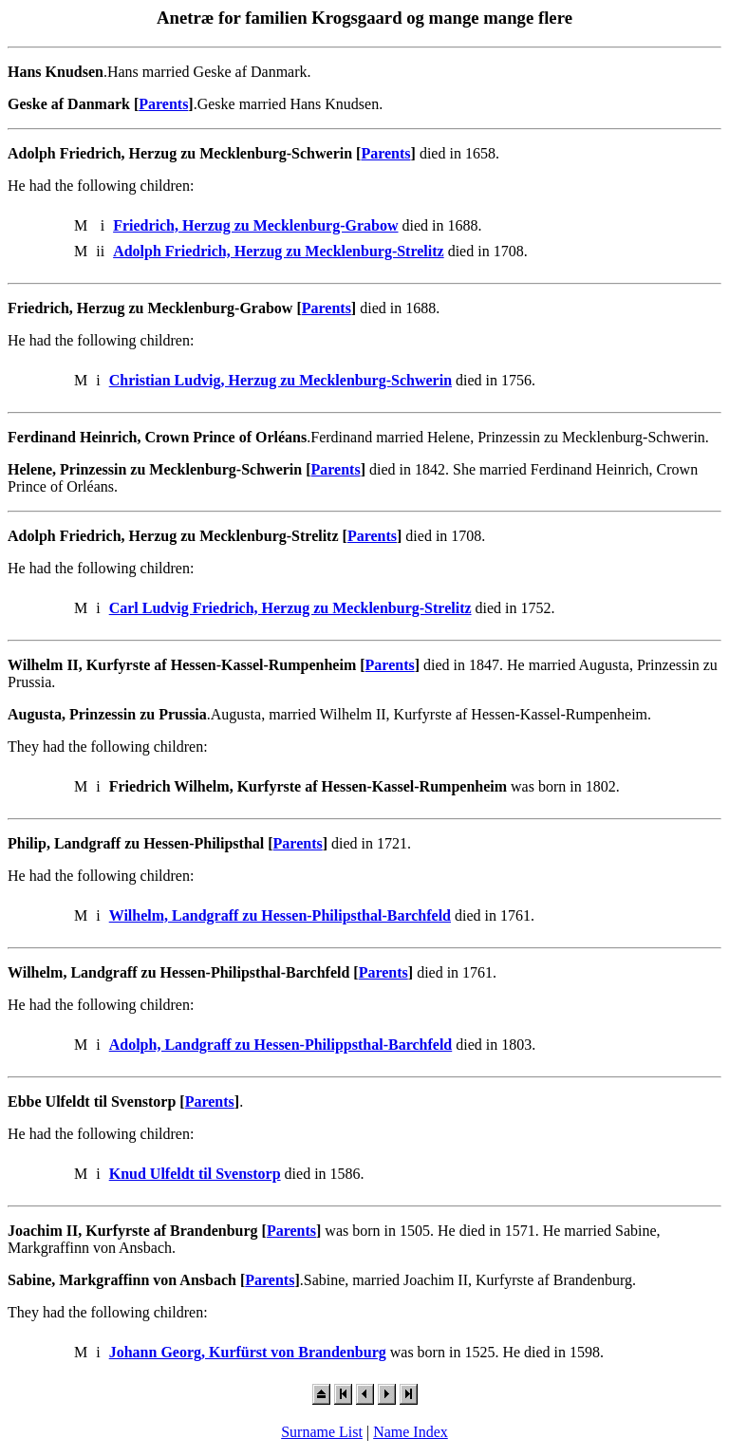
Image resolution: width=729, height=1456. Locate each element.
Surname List (322, 1432)
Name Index (410, 1432)
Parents (163, 104)
